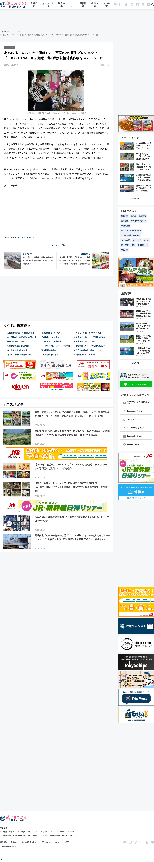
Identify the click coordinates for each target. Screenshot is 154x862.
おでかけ (124, 221)
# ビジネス (31, 238)
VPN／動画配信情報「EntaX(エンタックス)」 (62, 836)
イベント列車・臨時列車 (130, 235)
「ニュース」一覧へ (57, 245)
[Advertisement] (77, 19)
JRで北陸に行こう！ (49, 355)
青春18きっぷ (143, 245)
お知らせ (106, 4)
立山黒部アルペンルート (86, 341)
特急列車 (124, 250)
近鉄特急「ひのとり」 (50, 337)
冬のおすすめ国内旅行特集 (18, 346)
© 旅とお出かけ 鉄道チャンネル (10, 846)
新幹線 (133, 216)
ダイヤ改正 (125, 240)
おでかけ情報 (47, 4)
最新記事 (33, 4)
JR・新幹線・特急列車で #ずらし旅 (21, 337)
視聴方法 (94, 4)
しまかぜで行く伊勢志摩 (51, 341)
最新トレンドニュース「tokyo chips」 (17, 832)
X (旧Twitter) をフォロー (134, 427)
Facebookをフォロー (133, 436)
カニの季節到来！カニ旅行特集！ (20, 333)
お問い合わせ (45, 842)
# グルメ (21, 238)
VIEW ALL (136, 198)
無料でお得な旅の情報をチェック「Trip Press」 (20, 836)
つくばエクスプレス (138, 221)
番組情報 (83, 4)
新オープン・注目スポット (131, 230)
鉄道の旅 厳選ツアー (15, 341)
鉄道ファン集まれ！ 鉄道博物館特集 (90, 337)
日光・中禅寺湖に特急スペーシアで (90, 350)
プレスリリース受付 (62, 842)
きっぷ (146, 240)
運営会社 (14, 842)
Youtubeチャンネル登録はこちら (136, 403)
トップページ (5, 32)
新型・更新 (125, 226)
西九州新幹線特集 (48, 350)
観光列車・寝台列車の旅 (17, 350)
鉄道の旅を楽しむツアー (51, 333)
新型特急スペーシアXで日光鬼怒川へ (91, 346)
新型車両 (142, 216)
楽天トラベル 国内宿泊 (86, 355)
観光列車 (124, 216)
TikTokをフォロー (132, 419)
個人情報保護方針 (28, 842)
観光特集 (61, 4)
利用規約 (3, 842)
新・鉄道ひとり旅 (128, 245)
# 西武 (13, 238)
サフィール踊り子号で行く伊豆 (88, 333)
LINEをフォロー (131, 444)
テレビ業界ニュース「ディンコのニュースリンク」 (57, 832)
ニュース (19, 32)
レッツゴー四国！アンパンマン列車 (55, 346)
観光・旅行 (137, 240)
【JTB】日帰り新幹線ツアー (19, 355)
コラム (72, 4)
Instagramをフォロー (133, 411)
